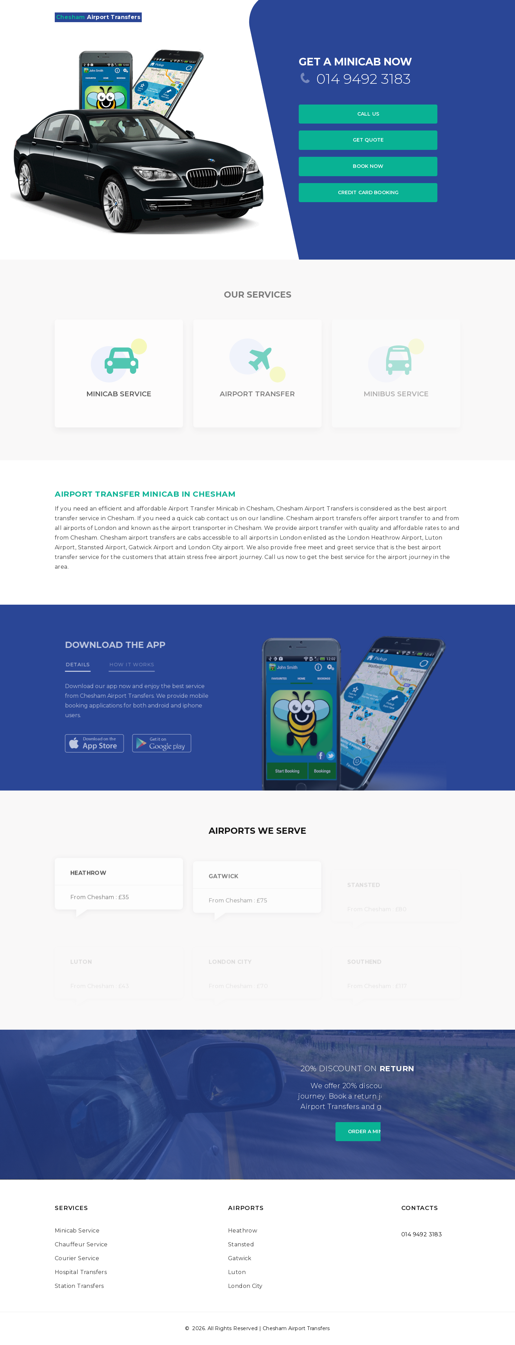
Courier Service (77, 1258)
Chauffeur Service (81, 1244)
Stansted (241, 1244)
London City (245, 1286)
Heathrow (242, 1230)
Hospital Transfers (81, 1272)
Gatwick (240, 1258)
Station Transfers (79, 1286)
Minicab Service (77, 1230)
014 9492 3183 (363, 78)
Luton (237, 1272)
